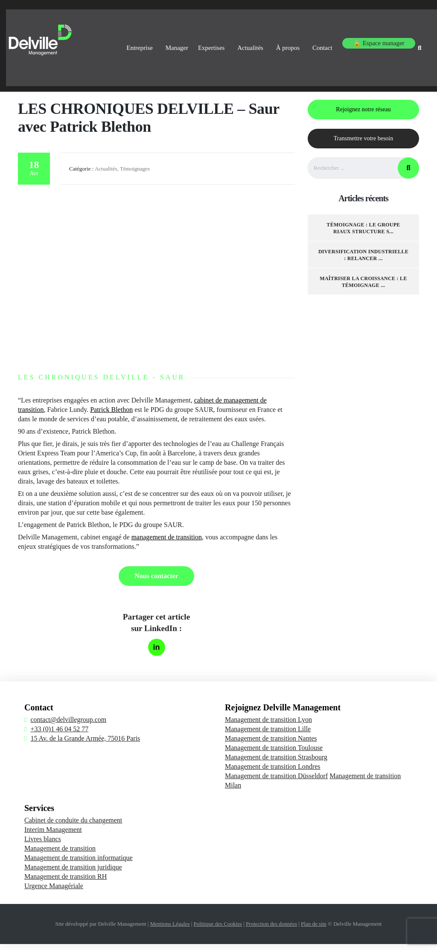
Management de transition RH (65, 882)
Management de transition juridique (73, 873)
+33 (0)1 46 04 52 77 (59, 735)
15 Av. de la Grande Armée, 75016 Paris (85, 744)
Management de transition (60, 854)
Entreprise (106, 41)
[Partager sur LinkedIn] (156, 653)
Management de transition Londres (272, 772)
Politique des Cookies (218, 930)
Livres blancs (42, 845)
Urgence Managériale (53, 891)
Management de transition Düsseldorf (276, 781)
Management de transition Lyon (268, 725)
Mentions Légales (170, 930)
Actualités (233, 41)
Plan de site (313, 930)
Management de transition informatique (78, 863)
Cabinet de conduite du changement (73, 826)
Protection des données (271, 930)
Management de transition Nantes (271, 744)
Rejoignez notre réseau (363, 115)
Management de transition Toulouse (274, 753)
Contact (313, 41)
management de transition (166, 543)
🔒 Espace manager (368, 41)
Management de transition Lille (268, 735)
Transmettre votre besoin (363, 144)
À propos (274, 41)
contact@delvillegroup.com (68, 725)
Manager (147, 41)
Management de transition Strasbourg (276, 763)
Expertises (189, 41)
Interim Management (53, 835)
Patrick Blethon (111, 415)
